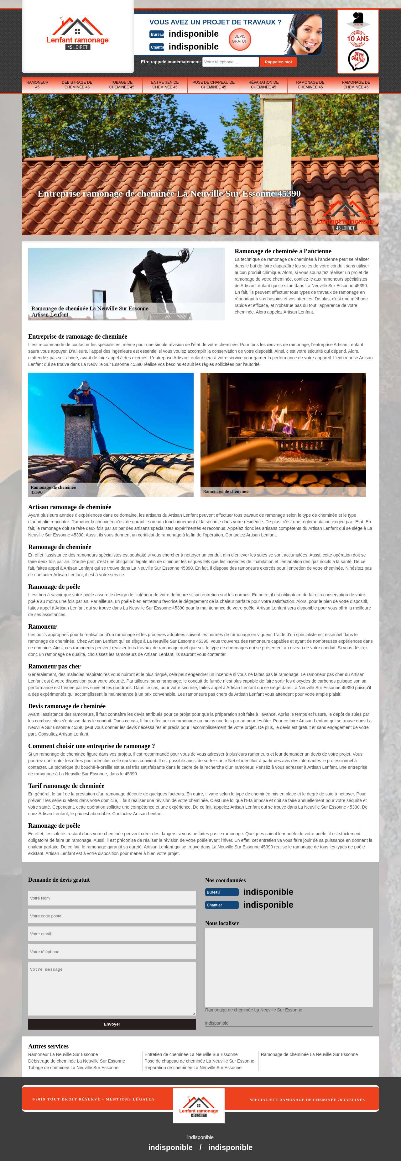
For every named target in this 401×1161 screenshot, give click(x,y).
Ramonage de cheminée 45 (310, 84)
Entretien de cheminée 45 (165, 84)
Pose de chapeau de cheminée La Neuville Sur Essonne (199, 1060)
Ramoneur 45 (37, 84)
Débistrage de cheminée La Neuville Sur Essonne (76, 1060)
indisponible (182, 33)
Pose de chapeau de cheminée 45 (214, 84)
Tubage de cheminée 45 (121, 84)
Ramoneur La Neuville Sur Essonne (63, 1053)
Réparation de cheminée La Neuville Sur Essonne (193, 1066)
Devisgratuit (229, 39)
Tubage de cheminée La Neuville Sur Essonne (73, 1066)
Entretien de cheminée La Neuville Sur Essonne (190, 1053)
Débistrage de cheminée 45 (77, 84)
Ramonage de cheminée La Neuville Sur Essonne (309, 1053)
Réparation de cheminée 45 (263, 84)
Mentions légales (130, 1098)
